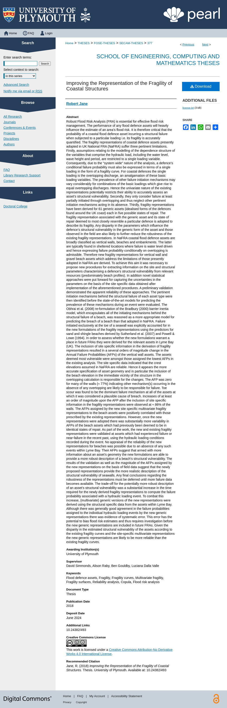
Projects (9, 133)
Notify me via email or (22, 91)
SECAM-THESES (131, 43)
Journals (9, 122)
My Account (97, 696)
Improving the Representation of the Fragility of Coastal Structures (119, 86)
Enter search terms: (17, 57)
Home (69, 43)
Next (205, 44)
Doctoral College (15, 206)
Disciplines (11, 139)
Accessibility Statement (126, 696)
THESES (84, 43)
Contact (9, 181)
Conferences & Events (19, 128)
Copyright (81, 702)
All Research (12, 116)
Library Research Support (22, 175)
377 (149, 43)
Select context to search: (21, 69)
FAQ (6, 170)
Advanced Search (16, 85)
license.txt (188, 107)
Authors (9, 144)
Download (200, 86)
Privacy (67, 702)
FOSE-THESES (104, 43)
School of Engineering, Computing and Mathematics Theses (158, 59)
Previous (188, 44)
